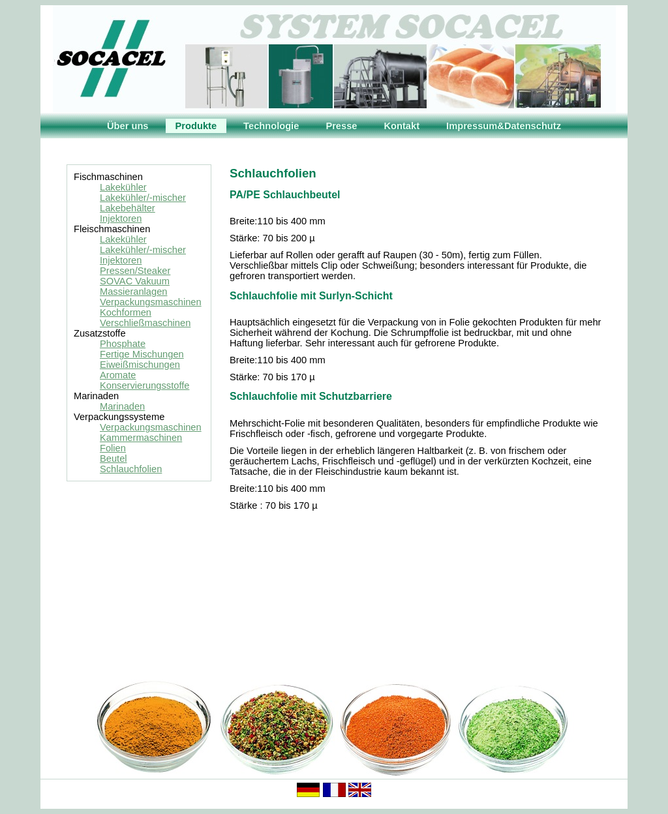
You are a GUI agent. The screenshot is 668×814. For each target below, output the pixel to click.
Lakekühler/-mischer (143, 197)
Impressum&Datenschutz (503, 126)
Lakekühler (123, 187)
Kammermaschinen (141, 437)
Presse (341, 126)
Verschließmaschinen (145, 323)
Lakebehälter (127, 208)
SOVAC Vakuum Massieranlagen (135, 286)
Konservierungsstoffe (144, 385)
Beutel (113, 458)
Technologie (271, 126)
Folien (113, 448)
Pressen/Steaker (135, 270)
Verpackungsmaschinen (151, 302)
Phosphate (122, 344)
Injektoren (121, 218)
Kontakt (402, 126)
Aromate (118, 375)
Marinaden (122, 406)
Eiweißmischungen (140, 364)
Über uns (128, 126)
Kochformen (125, 312)
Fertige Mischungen (142, 354)
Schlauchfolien (131, 469)
